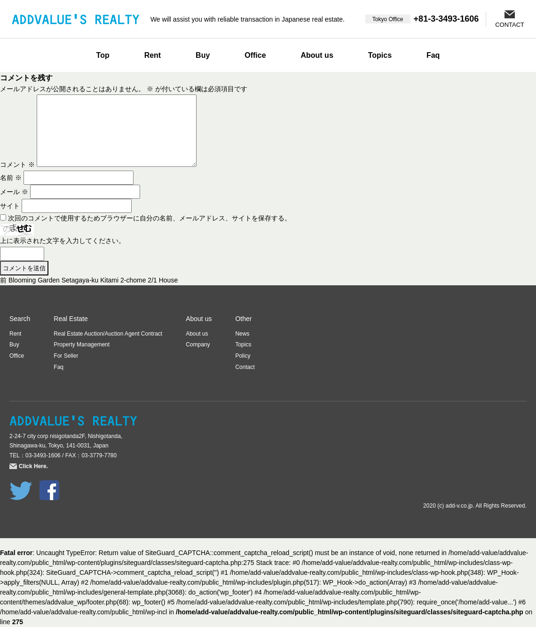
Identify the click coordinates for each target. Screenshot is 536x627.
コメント (17, 164)
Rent (152, 55)
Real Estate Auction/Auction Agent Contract (108, 333)
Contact (244, 367)
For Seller (66, 356)
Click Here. (33, 466)
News (242, 333)
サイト (10, 206)
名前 (11, 177)
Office (255, 55)
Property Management (82, 344)
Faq (433, 55)
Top (103, 55)
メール (14, 192)
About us (316, 55)
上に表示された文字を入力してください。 (62, 240)
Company (198, 344)
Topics (380, 55)
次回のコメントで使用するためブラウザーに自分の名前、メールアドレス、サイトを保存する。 (149, 218)
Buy (203, 55)
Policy (242, 356)
